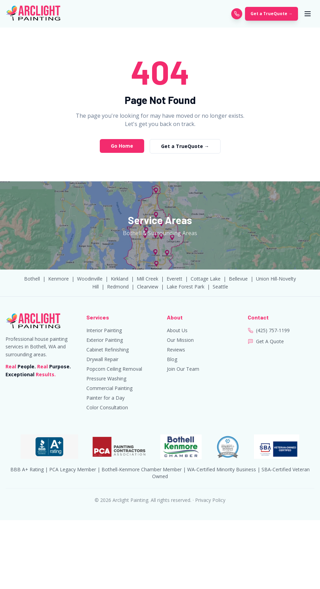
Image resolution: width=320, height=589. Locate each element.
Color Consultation (107, 407)
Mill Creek (147, 278)
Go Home (122, 146)
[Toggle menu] (307, 14)
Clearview (147, 286)
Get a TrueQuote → (271, 14)
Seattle (220, 286)
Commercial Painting (109, 388)
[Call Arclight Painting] (236, 13)
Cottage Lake (206, 278)
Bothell (32, 278)
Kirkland (119, 278)
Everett (174, 278)
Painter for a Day (105, 398)
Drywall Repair (102, 359)
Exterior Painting (104, 340)
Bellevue (238, 278)
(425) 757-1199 (273, 330)
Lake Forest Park (185, 286)
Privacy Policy (210, 500)
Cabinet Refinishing (107, 349)
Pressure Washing (106, 378)
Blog (172, 359)
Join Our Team (183, 369)
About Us (177, 330)
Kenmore (58, 278)
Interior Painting (104, 330)
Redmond (118, 286)
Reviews (176, 349)
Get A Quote (270, 341)
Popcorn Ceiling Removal (114, 369)
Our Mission (180, 340)
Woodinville (90, 278)
